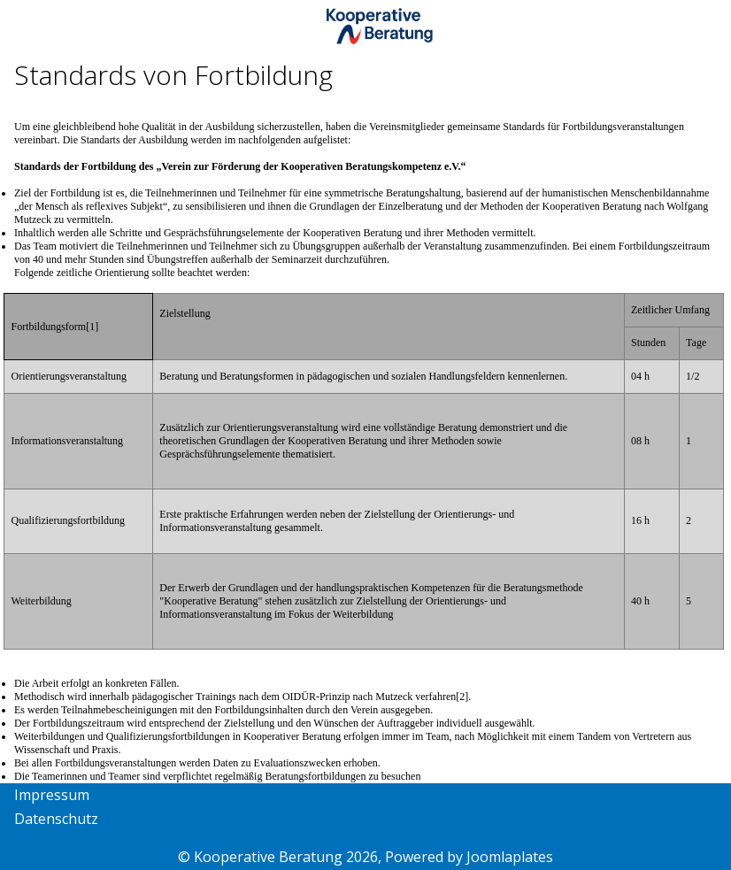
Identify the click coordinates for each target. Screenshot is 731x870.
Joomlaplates (509, 856)
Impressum (51, 795)
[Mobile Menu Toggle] (27, 28)
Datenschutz (56, 818)
